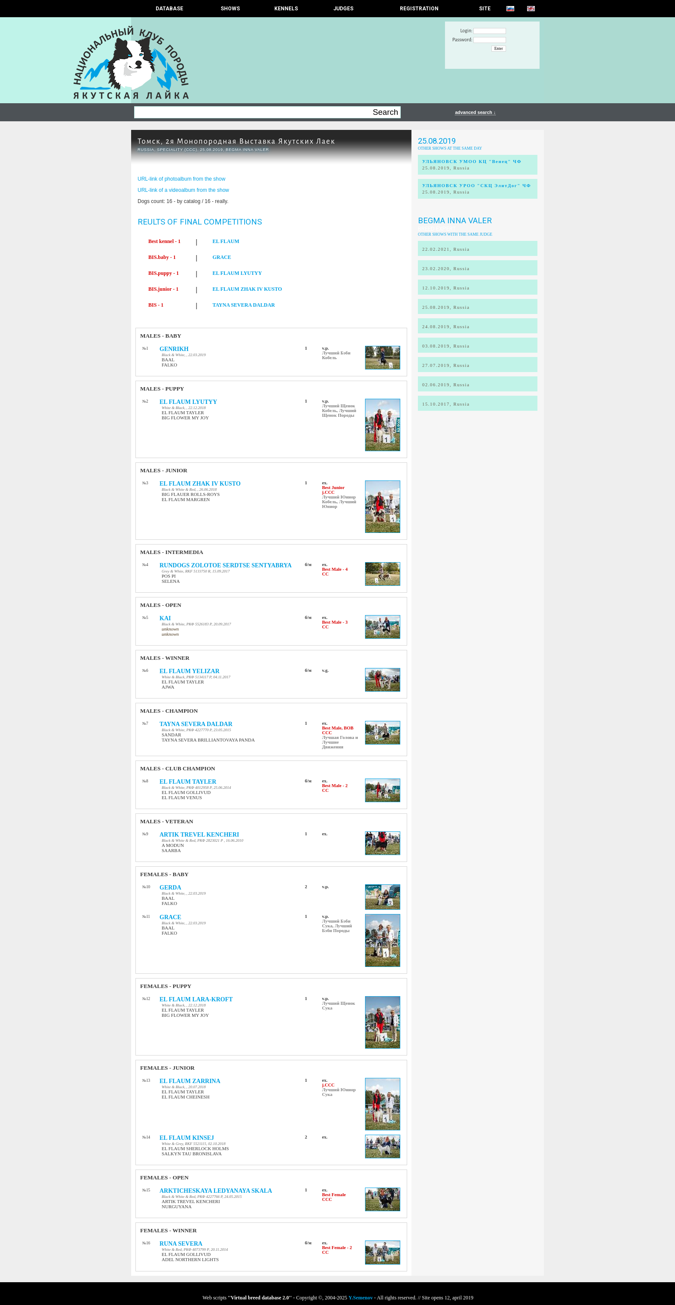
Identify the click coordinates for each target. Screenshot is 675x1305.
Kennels (286, 9)
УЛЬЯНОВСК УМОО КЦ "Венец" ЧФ (472, 161)
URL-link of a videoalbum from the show (183, 190)
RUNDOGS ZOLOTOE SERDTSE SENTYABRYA (225, 565)
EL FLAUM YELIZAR (190, 671)
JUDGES (343, 9)
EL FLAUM (225, 241)
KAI (165, 618)
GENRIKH (174, 349)
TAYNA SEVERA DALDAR (243, 305)
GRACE (221, 257)
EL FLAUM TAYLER (188, 782)
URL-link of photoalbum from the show (181, 179)
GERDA (170, 887)
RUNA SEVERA (181, 1243)
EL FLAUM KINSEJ (187, 1138)
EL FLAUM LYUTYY (237, 273)
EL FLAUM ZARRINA (190, 1081)
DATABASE (169, 9)
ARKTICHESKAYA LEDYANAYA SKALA (216, 1191)
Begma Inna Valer (455, 220)
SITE (485, 9)
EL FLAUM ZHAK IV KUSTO (247, 289)
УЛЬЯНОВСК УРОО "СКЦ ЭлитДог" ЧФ (476, 185)
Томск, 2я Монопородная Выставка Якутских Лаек (236, 141)
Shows (230, 9)
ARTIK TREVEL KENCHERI (199, 834)
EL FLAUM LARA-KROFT (196, 999)
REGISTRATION (419, 9)
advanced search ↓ (475, 112)
